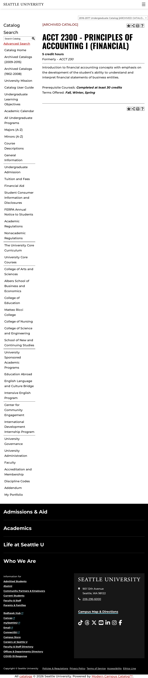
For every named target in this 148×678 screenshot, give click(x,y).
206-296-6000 (92, 599)
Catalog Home (15, 50)
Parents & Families (14, 605)
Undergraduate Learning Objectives (16, 99)
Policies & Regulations (55, 668)
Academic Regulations (13, 223)
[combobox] (113, 18)
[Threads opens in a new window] (87, 622)
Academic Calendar (19, 111)
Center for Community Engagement (14, 410)
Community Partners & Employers (24, 590)
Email (6, 627)
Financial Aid (14, 186)
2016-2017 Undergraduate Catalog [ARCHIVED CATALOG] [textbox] (112, 18)
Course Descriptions (14, 146)
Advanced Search (16, 43)
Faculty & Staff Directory (18, 646)
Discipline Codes (17, 481)
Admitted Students (15, 581)
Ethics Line (129, 668)
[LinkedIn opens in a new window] (107, 622)
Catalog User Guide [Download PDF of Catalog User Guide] (19, 87)
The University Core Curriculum (19, 248)
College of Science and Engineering (18, 331)
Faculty (10, 462)
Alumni (7, 586)
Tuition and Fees (17, 179)
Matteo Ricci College (13, 312)
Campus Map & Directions (98, 611)
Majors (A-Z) (13, 129)
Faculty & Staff (12, 600)
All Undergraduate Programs (18, 120)
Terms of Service (96, 668)
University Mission (18, 80)
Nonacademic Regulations (15, 235)
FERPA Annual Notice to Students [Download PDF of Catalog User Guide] (18, 212)
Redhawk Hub (12, 613)
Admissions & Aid (25, 512)
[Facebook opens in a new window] (120, 622)
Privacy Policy (77, 668)
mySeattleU (10, 622)
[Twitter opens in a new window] (94, 622)
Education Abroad (18, 374)
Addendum (13, 488)
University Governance (13, 441)
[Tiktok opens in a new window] (80, 622)
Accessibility (114, 668)
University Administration (15, 453)
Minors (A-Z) (13, 136)
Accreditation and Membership (18, 472)
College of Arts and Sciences (18, 271)
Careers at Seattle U (15, 641)
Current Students (13, 595)
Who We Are (19, 561)
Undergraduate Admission (16, 169)
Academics (17, 528)
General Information (13, 157)
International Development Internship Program (19, 427)
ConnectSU (10, 632)
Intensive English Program (17, 395)
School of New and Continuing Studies (19, 342)
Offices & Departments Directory (23, 651)
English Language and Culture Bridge (19, 383)
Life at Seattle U (23, 545)
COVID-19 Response (15, 656)
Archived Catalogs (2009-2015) (18, 59)
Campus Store (12, 637)
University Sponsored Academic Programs (12, 360)
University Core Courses (16, 259)
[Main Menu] (143, 4)
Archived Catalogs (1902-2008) (18, 71)
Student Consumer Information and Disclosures (19, 197)
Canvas (7, 618)
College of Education (12, 300)
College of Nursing (18, 321)
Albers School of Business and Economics (16, 286)
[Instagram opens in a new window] (114, 622)
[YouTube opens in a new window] (101, 622)
